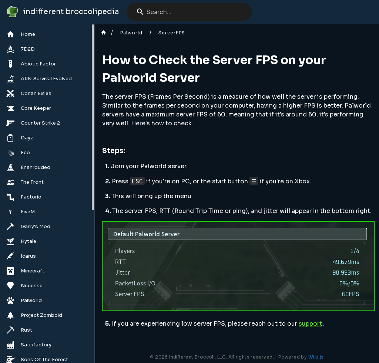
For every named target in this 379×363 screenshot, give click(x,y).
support (310, 324)
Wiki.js (316, 357)
